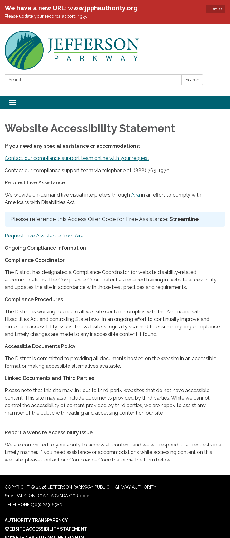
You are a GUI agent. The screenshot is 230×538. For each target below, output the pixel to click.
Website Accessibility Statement (46, 528)
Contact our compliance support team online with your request (77, 158)
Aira (135, 195)
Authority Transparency (36, 520)
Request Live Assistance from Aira (44, 236)
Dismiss (215, 9)
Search (192, 79)
